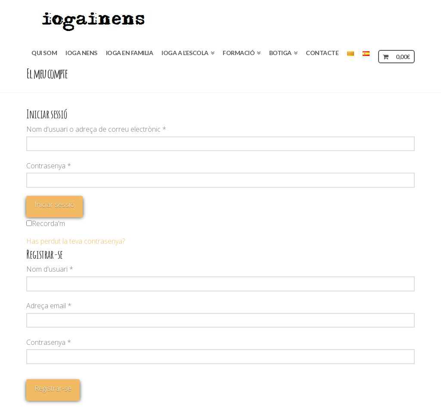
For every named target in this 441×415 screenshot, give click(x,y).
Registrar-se (52, 388)
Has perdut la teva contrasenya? (75, 241)
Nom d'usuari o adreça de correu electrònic (96, 129)
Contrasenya (48, 165)
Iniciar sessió (54, 204)
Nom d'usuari (49, 269)
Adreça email (48, 305)
